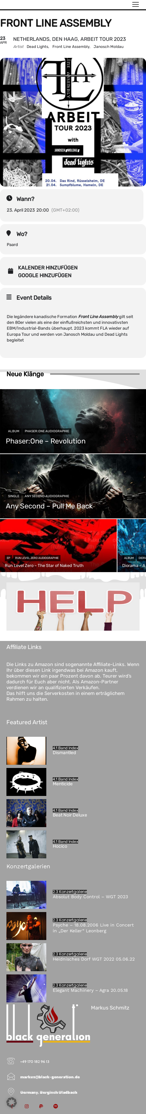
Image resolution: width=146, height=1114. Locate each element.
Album (13, 431)
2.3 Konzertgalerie (70, 892)
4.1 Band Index (65, 748)
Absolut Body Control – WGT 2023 (90, 896)
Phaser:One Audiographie (47, 431)
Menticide (63, 784)
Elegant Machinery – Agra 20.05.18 (90, 990)
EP (8, 558)
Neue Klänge (25, 374)
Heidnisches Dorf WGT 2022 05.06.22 (94, 959)
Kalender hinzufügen (48, 268)
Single (13, 496)
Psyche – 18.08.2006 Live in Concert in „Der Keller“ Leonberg (93, 927)
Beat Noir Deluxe (70, 815)
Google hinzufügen (44, 275)
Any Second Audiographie (47, 496)
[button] (11, 1102)
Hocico (60, 846)
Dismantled (64, 752)
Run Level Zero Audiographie (37, 558)
